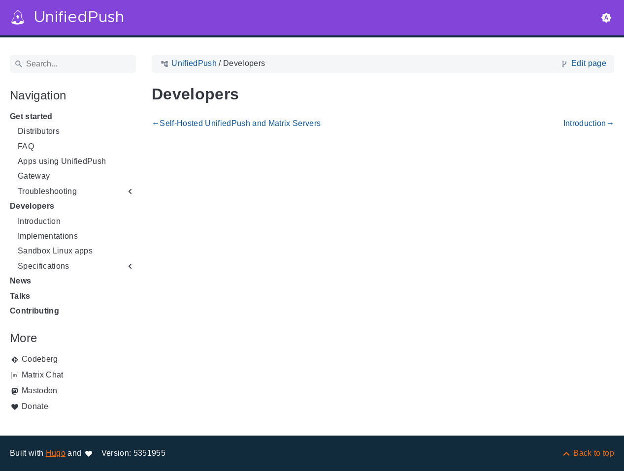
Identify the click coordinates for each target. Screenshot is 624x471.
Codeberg (40, 359)
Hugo (56, 453)
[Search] (73, 64)
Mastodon (40, 390)
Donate (35, 406)
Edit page (588, 63)
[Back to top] (587, 453)
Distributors (39, 131)
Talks (20, 296)
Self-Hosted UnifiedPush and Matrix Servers (236, 123)
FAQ (26, 146)
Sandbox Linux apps (55, 251)
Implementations (48, 236)
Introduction (39, 221)
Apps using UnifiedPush (62, 161)
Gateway (34, 176)
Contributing (34, 311)
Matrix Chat (43, 375)
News (20, 281)
